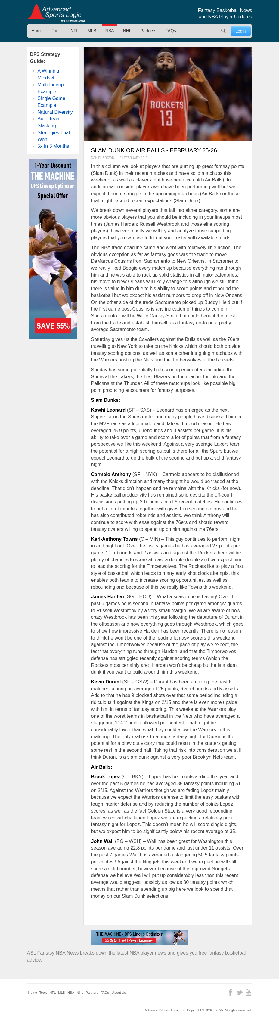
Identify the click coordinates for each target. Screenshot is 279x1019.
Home (37, 30)
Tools (57, 30)
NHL (127, 30)
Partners (149, 30)
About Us (119, 992)
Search (223, 31)
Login (240, 31)
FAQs (171, 30)
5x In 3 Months (53, 146)
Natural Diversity (55, 112)
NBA (109, 30)
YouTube (248, 992)
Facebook (230, 992)
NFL (75, 30)
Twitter (239, 992)
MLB (92, 30)
